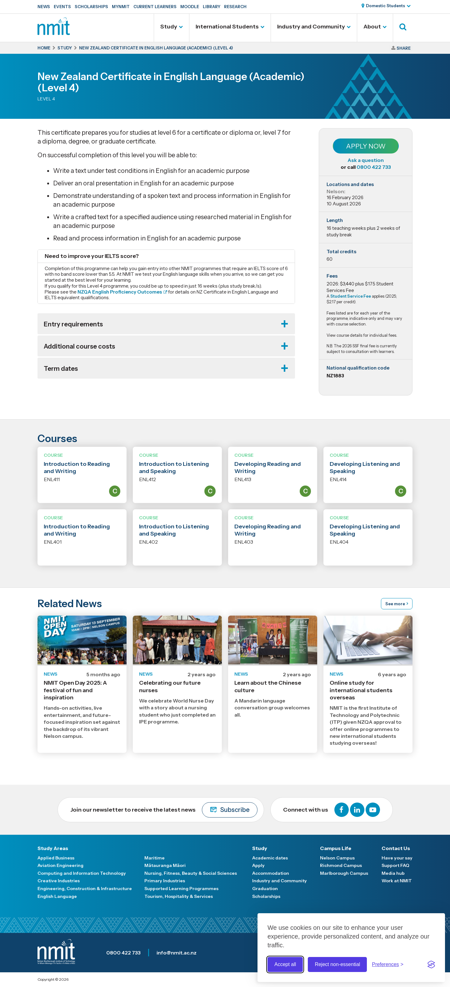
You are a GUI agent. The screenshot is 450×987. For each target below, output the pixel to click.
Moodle (189, 6)
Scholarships (91, 6)
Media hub (393, 873)
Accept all (285, 964)
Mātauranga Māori (165, 865)
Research (235, 6)
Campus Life (335, 848)
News (44, 6)
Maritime (154, 858)
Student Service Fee (350, 296)
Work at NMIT (397, 881)
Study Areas (53, 848)
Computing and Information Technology (82, 873)
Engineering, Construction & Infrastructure (85, 888)
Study (168, 26)
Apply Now (366, 146)
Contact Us (396, 848)
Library (211, 6)
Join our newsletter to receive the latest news (164, 810)
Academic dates (270, 858)
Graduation (265, 888)
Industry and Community (311, 26)
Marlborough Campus (344, 873)
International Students (227, 26)
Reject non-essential (337, 964)
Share (404, 48)
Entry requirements (73, 324)
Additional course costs (79, 346)
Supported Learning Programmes (181, 888)
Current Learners (155, 6)
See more (395, 603)
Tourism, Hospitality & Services (178, 896)
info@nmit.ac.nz (177, 952)
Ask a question (366, 160)
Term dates (61, 368)
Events (62, 6)
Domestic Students (385, 5)
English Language (57, 896)
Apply (258, 865)
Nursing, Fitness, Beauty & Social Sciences (190, 873)
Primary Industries (164, 881)
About (372, 26)
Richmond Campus (341, 865)
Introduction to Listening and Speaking (174, 468)
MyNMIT (121, 6)
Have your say (397, 858)
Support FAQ (395, 865)
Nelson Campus (337, 858)
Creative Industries (59, 881)
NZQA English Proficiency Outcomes (120, 292)
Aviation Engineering (60, 865)
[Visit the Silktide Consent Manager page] (431, 964)
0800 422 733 (374, 167)
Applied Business (56, 858)
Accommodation (270, 873)
